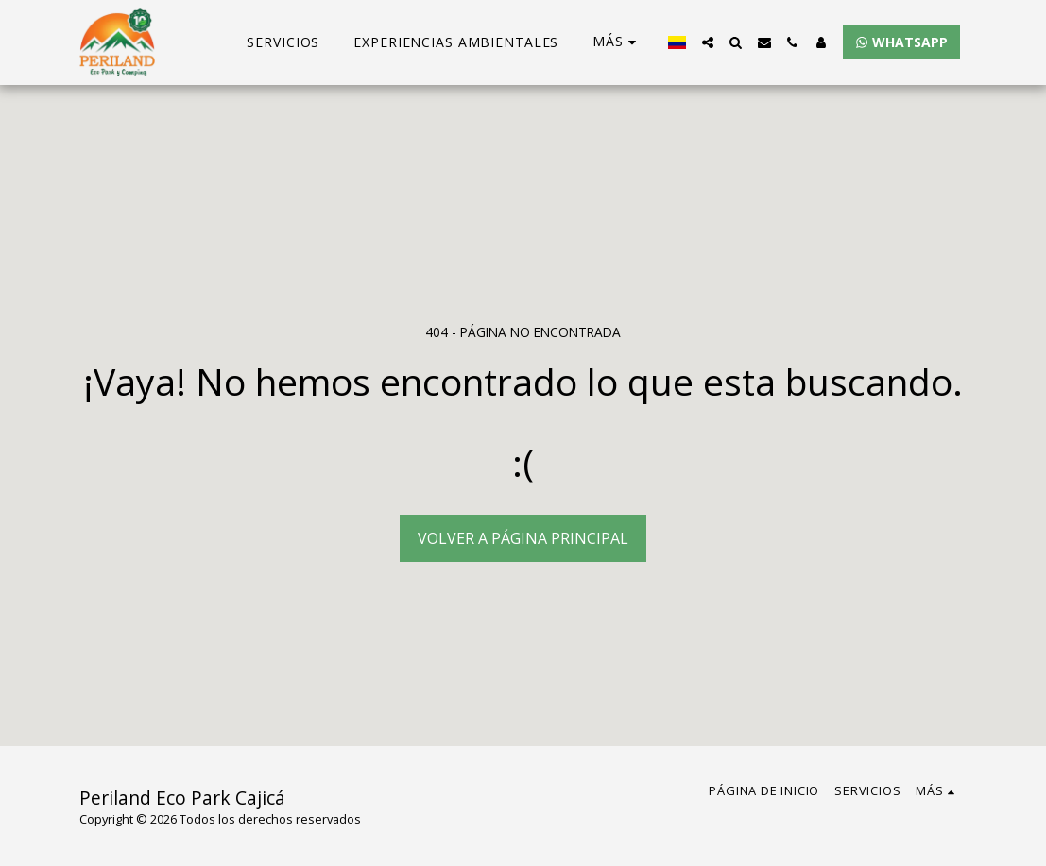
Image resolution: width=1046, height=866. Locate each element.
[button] (707, 42)
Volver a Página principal (523, 538)
